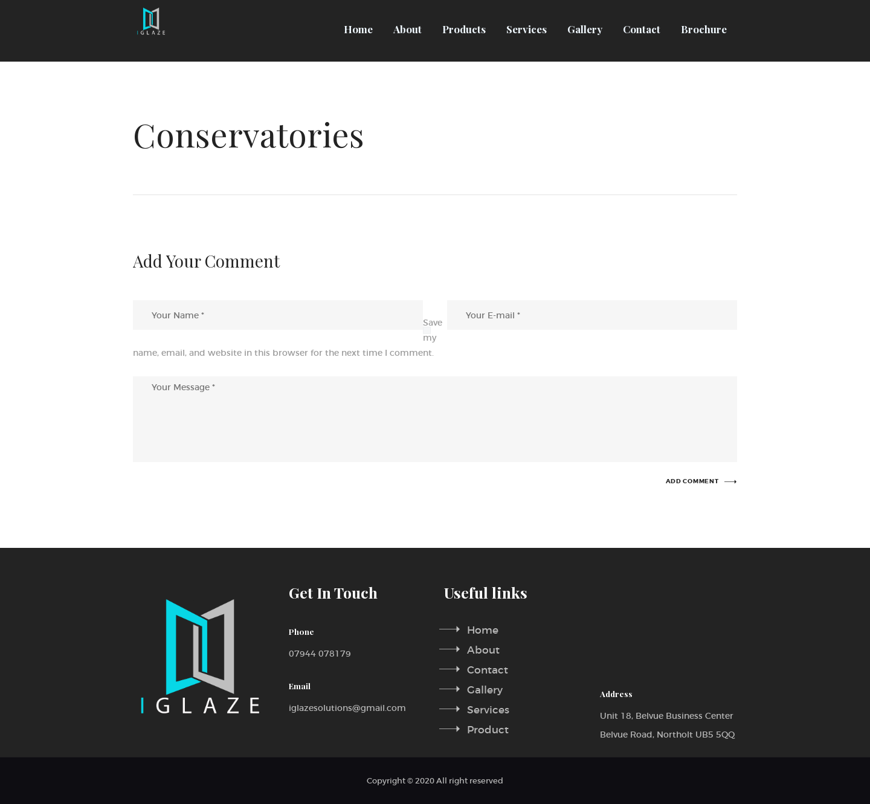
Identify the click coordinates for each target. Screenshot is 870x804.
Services (488, 708)
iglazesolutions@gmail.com (347, 708)
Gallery (485, 689)
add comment (692, 481)
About (483, 649)
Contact (487, 669)
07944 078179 (320, 653)
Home (482, 630)
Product (488, 727)
